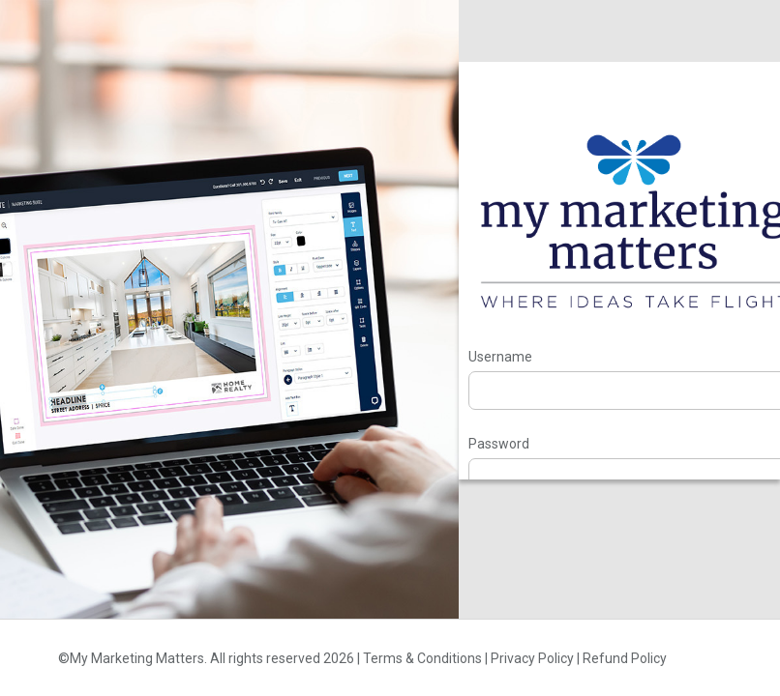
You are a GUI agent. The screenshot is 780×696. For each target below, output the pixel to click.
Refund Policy (625, 658)
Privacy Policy (532, 658)
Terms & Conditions (422, 658)
